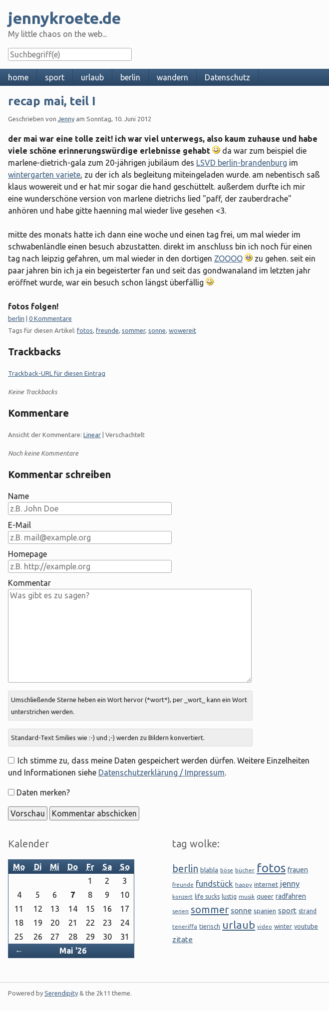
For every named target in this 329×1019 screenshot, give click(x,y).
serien (180, 911)
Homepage (27, 553)
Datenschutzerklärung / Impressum (161, 772)
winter (283, 926)
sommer (133, 330)
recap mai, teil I (52, 101)
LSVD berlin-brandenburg (241, 162)
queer (265, 896)
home (18, 77)
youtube (306, 926)
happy (243, 884)
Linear (92, 434)
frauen (298, 870)
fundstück (214, 883)
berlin (130, 77)
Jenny (66, 118)
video (264, 927)
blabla (209, 869)
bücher (245, 870)
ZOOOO (228, 258)
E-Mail (19, 524)
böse (226, 870)
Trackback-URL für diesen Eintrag (56, 373)
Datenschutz (227, 77)
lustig (229, 896)
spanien (265, 910)
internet (266, 884)
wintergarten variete (44, 174)
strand (308, 911)
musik (247, 896)
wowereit (182, 330)
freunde (107, 330)
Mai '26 (72, 950)
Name (18, 496)
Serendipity (61, 993)
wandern (172, 77)
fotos (85, 330)
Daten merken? (43, 792)
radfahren (291, 896)
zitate (182, 939)
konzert (182, 896)
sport (54, 77)
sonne (157, 330)
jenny (290, 883)
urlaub (92, 77)
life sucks (207, 896)
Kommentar (29, 582)
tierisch (209, 926)
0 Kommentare (50, 318)
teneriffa (184, 926)
